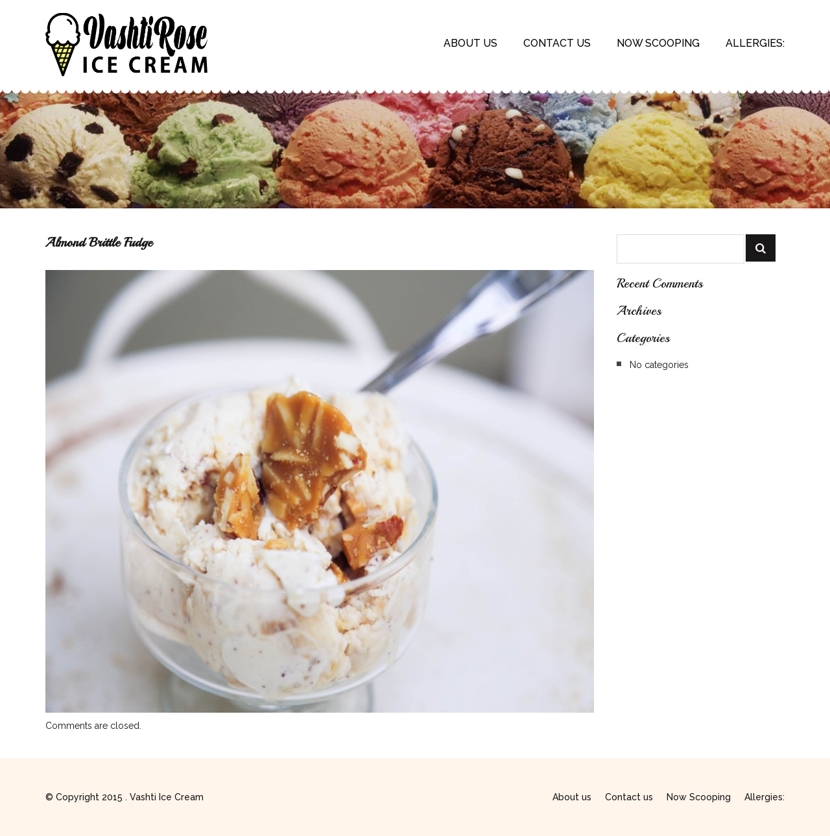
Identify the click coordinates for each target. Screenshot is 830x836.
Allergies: (755, 43)
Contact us (557, 43)
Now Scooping (658, 43)
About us (470, 43)
